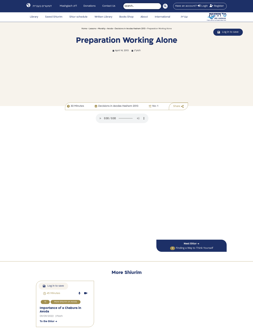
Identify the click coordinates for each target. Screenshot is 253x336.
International (162, 17)
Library (34, 17)
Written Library (103, 17)
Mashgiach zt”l (68, 6)
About (144, 17)
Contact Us (108, 6)
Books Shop (126, 17)
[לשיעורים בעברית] (28, 5)
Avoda (110, 29)
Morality (101, 29)
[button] (51, 293)
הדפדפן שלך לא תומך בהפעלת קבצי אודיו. (122, 118)
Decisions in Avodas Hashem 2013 (130, 29)
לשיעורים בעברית (42, 6)
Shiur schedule (78, 17)
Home (84, 29)
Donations (89, 6)
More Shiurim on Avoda (65, 302)
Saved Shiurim (53, 17)
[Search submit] (165, 6)
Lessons (92, 29)
